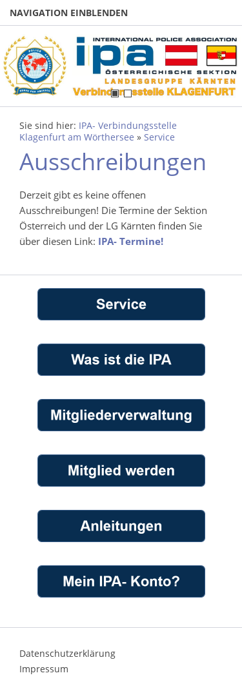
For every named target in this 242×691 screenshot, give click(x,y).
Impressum (43, 669)
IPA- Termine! (130, 241)
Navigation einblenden (69, 12)
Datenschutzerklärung (67, 653)
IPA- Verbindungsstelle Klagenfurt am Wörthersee (98, 131)
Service (159, 137)
